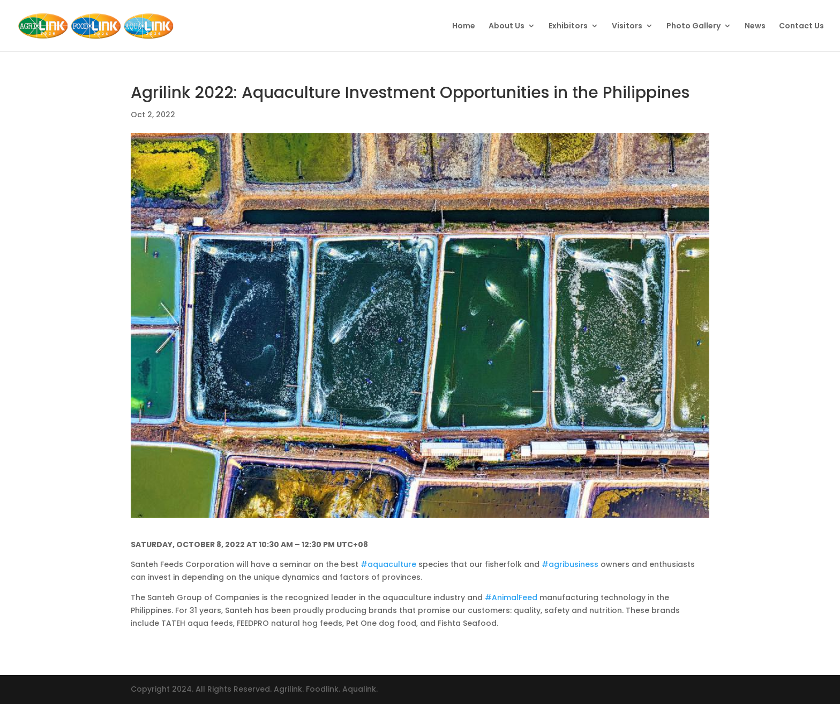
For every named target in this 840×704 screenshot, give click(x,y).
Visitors (627, 26)
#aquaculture (388, 564)
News (755, 26)
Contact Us (801, 26)
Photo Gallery (693, 26)
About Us (506, 26)
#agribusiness (570, 564)
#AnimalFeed (511, 597)
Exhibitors (568, 26)
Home (463, 26)
